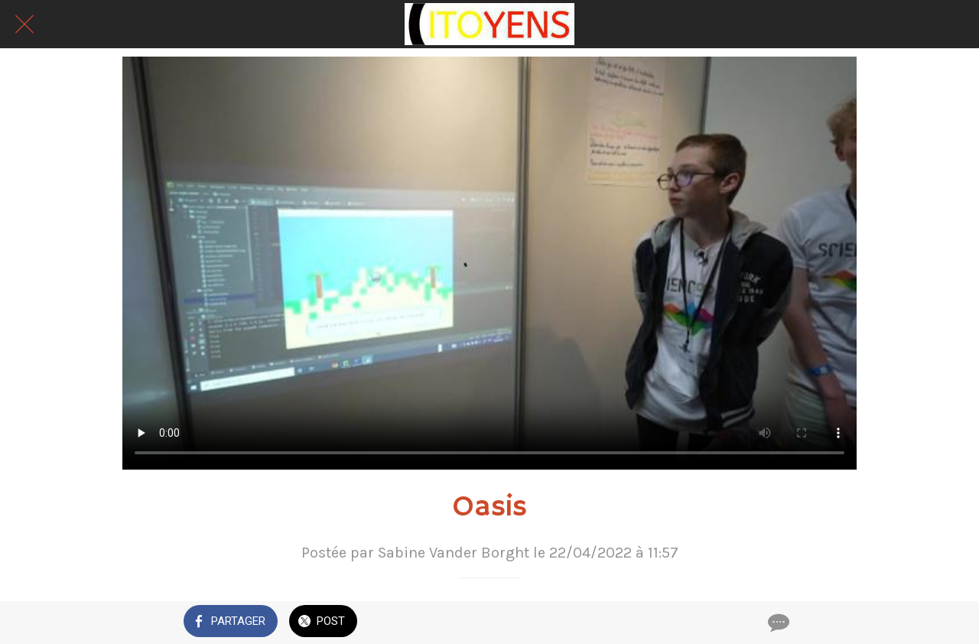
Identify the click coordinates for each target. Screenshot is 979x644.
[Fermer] (24, 24)
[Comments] (777, 622)
